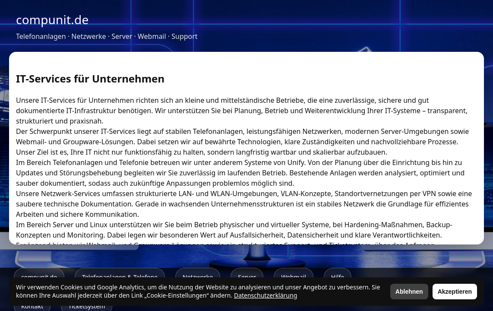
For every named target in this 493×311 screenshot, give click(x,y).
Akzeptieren (455, 291)
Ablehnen (409, 291)
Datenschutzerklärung (265, 295)
